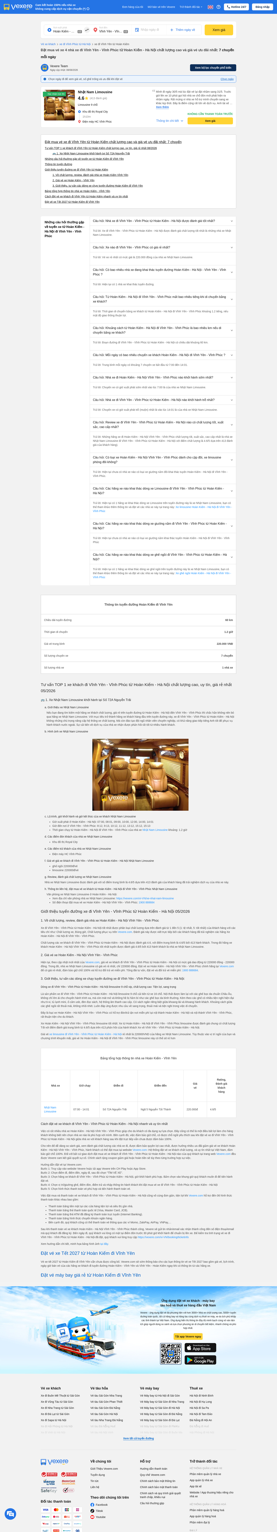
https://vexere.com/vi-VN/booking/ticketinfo (163, 1237)
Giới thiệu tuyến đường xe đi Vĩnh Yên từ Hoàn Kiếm (76, 169)
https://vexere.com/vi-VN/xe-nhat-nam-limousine (145, 898)
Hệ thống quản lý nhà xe (206, 1468)
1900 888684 (146, 902)
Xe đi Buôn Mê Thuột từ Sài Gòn (60, 1395)
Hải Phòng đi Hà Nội (202, 1432)
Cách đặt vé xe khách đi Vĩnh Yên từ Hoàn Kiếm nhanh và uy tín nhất (86, 196)
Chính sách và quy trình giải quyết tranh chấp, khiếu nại (160, 1495)
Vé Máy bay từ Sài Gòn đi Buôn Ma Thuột (161, 1434)
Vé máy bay (149, 1388)
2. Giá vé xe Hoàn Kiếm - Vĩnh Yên (73, 180)
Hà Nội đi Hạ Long (201, 1401)
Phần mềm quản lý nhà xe (205, 1474)
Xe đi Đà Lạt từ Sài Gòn (55, 1414)
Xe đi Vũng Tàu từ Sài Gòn (57, 1401)
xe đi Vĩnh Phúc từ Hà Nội (73, 44)
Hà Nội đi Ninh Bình (201, 1395)
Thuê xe (196, 1388)
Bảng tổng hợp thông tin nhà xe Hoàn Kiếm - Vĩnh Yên (77, 191)
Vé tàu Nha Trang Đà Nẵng (106, 1420)
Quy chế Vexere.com (152, 1474)
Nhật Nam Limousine (155, 829)
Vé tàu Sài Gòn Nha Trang (106, 1395)
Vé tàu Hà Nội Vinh (101, 1432)
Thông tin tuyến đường (58, 164)
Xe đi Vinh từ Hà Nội (53, 1432)
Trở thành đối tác (191, 7)
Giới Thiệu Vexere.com (104, 1468)
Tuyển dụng (97, 1474)
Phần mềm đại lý (200, 1522)
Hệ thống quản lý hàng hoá (208, 1504)
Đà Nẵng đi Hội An (201, 1420)
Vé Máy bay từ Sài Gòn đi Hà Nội (160, 1407)
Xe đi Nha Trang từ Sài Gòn (57, 1407)
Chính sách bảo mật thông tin (157, 1481)
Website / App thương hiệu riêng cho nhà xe (211, 1494)
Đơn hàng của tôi (132, 6)
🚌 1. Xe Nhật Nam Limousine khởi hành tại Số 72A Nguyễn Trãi (91, 153)
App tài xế (196, 1486)
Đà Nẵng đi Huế (199, 1426)
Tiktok (99, 1510)
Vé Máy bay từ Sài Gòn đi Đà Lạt (159, 1420)
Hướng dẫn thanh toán (153, 1468)
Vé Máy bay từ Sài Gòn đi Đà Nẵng (161, 1414)
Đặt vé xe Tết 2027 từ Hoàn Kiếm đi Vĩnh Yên (72, 201)
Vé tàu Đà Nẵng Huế (102, 1426)
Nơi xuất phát (60, 27)
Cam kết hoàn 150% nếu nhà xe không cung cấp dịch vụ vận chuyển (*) (60, 6)
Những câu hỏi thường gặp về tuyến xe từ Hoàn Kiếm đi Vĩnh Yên (84, 158)
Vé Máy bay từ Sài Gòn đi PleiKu (159, 1426)
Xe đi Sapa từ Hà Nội (53, 1420)
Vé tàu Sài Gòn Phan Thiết (106, 1401)
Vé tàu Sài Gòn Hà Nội (104, 1414)
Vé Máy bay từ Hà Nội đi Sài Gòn (160, 1395)
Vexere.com (125, 931)
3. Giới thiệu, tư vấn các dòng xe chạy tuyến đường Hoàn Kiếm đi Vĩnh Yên (98, 185)
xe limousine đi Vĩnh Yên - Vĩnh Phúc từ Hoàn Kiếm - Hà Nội (85, 1034)
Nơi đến (103, 27)
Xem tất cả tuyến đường (138, 1438)
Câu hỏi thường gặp (152, 1503)
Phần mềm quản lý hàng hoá (207, 1510)
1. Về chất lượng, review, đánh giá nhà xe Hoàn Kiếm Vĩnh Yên (90, 174)
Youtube (101, 1517)
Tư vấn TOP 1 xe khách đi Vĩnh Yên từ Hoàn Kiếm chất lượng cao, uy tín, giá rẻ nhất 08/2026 (101, 148)
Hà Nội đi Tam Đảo (201, 1414)
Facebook (102, 1504)
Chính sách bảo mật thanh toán (159, 1487)
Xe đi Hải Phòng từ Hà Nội (57, 1426)
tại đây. (104, 1243)
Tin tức (94, 1481)
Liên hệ (94, 1487)
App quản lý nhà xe (201, 1480)
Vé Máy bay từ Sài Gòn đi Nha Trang (162, 1401)
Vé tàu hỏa (99, 1388)
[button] (163, 221)
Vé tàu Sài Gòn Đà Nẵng (105, 1407)
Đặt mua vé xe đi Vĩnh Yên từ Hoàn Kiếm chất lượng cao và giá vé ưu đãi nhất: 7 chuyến (113, 142)
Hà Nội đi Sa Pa (199, 1407)
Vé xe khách (48, 44)
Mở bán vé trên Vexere (161, 6)
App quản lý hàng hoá (203, 1516)
